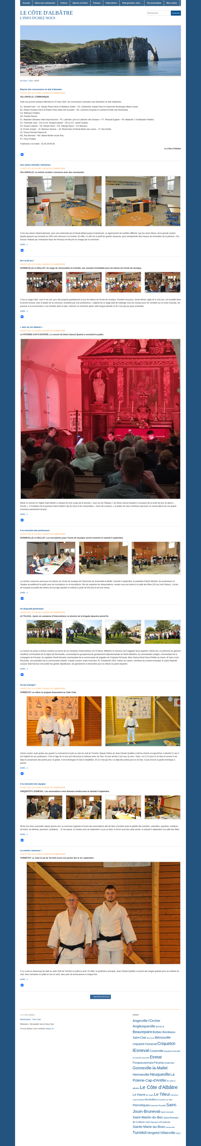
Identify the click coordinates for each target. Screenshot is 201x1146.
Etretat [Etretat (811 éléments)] (156, 1057)
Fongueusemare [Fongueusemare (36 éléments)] (143, 1062)
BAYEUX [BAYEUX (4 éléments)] (160, 1026)
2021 (31, 81)
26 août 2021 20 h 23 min (30, 534)
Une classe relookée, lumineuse (35, 165)
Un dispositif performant (31, 609)
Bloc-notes (171, 3)
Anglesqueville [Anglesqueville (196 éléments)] (144, 1026)
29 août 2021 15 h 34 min (30, 264)
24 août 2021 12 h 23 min (30, 787)
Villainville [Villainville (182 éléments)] (167, 1133)
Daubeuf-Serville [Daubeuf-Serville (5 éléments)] (172, 1051)
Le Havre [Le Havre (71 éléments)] (139, 1094)
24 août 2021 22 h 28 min (30, 689)
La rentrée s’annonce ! (31, 850)
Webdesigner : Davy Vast (30, 1019)
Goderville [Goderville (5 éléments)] (169, 1063)
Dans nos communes (45, 3)
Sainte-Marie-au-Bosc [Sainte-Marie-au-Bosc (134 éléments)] (149, 1127)
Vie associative (154, 3)
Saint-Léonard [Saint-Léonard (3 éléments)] (167, 1112)
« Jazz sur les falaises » (31, 327)
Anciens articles (100, 997)
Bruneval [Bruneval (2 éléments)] (150, 1038)
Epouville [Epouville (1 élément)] (145, 1058)
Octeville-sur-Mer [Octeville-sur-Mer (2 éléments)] (165, 1100)
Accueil (26, 3)
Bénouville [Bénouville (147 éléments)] (163, 1037)
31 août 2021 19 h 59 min (30, 168)
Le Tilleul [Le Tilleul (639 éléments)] (162, 1094)
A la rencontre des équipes (33, 784)
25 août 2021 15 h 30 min (30, 612)
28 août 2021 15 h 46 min (30, 331)
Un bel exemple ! (28, 685)
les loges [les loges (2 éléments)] (150, 1095)
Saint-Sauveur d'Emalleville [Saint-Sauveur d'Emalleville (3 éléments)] (157, 1122)
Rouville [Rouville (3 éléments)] (162, 1105)
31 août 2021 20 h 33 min (30, 93)
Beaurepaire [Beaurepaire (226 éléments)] (142, 1032)
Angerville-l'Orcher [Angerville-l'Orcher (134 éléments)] (146, 1021)
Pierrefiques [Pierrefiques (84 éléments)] (141, 1105)
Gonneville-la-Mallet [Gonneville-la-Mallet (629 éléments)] (150, 1068)
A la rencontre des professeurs (35, 530)
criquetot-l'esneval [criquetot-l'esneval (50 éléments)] (145, 1044)
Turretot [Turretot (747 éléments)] (140, 1132)
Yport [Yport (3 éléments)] (178, 1133)
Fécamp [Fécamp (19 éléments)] (159, 1062)
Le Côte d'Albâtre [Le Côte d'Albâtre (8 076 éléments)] (159, 1087)
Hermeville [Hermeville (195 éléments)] (141, 1074)
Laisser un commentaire (53, 93)
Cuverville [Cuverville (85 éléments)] (156, 1051)
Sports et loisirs (80, 3)
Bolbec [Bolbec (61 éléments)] (157, 1032)
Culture (63, 3)
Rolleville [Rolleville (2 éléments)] (154, 1106)
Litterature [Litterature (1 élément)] (174, 1095)
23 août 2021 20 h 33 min (30, 854)
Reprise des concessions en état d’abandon (41, 89)
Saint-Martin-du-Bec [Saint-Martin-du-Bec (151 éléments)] (148, 1117)
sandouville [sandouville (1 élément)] (170, 1127)
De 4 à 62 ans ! (27, 261)
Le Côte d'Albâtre (46, 13)
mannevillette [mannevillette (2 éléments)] (138, 1100)
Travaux (96, 3)
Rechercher (176, 13)
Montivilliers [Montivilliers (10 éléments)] (151, 1099)
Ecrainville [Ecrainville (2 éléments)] (137, 1058)
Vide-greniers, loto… (132, 3)
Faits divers (111, 3)
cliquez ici (50, 1029)
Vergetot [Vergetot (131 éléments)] (153, 1133)
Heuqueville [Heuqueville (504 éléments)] (160, 1074)
